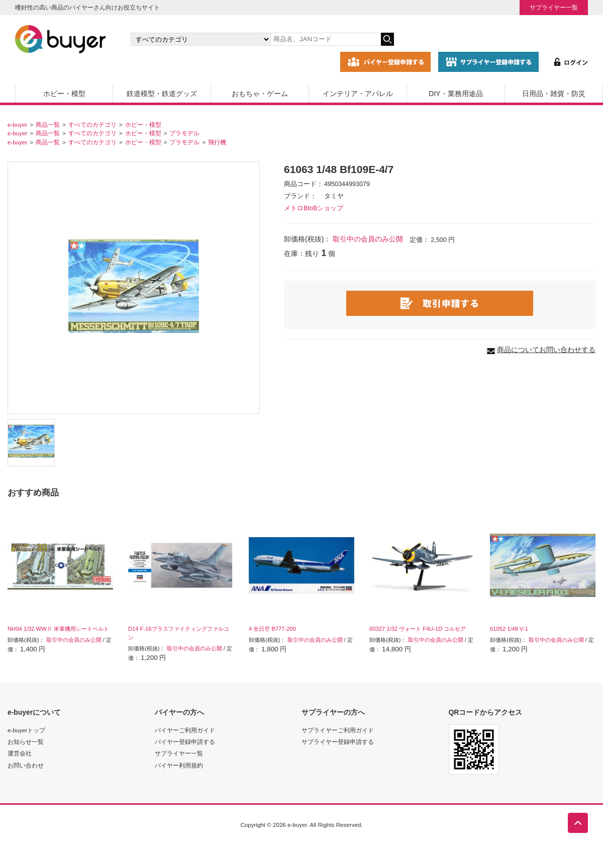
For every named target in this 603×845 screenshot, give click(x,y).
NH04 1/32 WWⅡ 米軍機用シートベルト (58, 629)
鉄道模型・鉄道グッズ (162, 94)
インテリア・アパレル (358, 94)
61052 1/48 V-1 (509, 629)
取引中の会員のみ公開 (368, 239)
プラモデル (184, 133)
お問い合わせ (26, 765)
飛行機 (217, 142)
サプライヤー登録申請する (337, 741)
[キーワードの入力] (325, 39)
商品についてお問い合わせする (546, 350)
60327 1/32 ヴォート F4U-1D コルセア (417, 629)
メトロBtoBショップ (313, 208)
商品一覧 (48, 124)
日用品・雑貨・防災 (553, 94)
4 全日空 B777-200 (272, 629)
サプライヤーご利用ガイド (337, 730)
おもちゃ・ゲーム (260, 94)
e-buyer (17, 124)
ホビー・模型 (64, 94)
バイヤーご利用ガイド (185, 730)
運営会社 (20, 753)
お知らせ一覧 (26, 741)
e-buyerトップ (26, 730)
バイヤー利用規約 (179, 765)
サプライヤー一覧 (554, 7)
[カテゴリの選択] (200, 39)
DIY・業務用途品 (455, 94)
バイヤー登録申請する (185, 741)
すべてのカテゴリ (92, 124)
